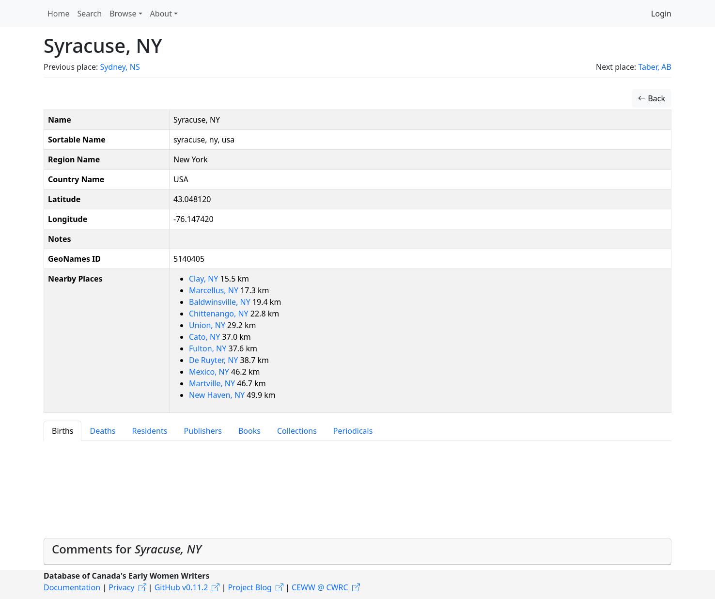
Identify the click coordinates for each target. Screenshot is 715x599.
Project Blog (249, 587)
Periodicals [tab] (353, 431)
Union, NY (208, 325)
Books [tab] (249, 431)
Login (661, 13)
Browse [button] (122, 13)
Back (651, 98)
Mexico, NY (210, 371)
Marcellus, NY (214, 290)
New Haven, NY (218, 395)
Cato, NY (205, 336)
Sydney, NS (120, 67)
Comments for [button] (127, 549)
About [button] (161, 13)
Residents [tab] (149, 431)
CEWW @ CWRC (320, 587)
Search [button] (90, 13)
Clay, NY (204, 278)
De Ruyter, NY (214, 360)
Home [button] (58, 13)
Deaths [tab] (102, 431)
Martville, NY (213, 383)
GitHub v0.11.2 (181, 587)
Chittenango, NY (219, 313)
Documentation (72, 587)
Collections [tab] (297, 431)
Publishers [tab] (203, 431)
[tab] (357, 551)
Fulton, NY (209, 348)
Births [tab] (62, 431)
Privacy (121, 587)
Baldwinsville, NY (220, 302)
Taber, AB (654, 67)
